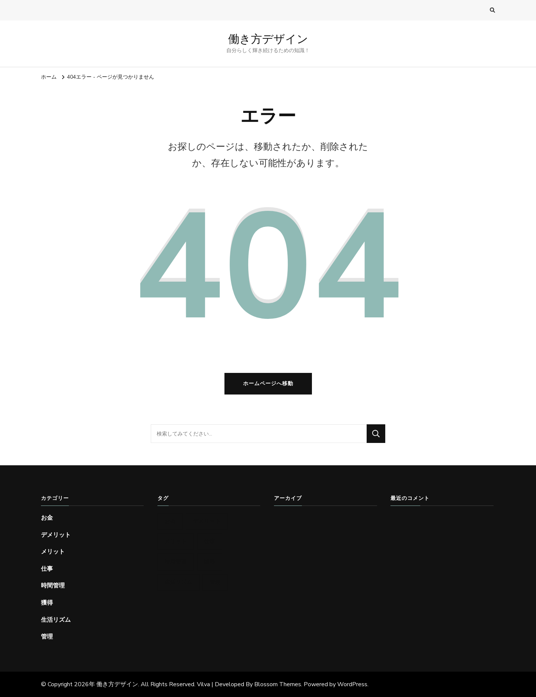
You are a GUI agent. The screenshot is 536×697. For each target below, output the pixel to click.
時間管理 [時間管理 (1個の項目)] (176, 561)
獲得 (47, 603)
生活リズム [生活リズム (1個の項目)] (178, 582)
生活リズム (56, 620)
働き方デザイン (268, 39)
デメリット (56, 535)
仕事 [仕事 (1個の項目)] (209, 541)
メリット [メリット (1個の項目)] (176, 541)
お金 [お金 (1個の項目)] (170, 521)
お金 (47, 518)
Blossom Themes (277, 684)
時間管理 (53, 586)
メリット (53, 552)
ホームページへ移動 (268, 383)
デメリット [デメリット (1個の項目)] (207, 521)
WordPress (352, 684)
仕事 (47, 569)
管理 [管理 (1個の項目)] (215, 582)
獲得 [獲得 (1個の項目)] (209, 561)
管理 (47, 637)
